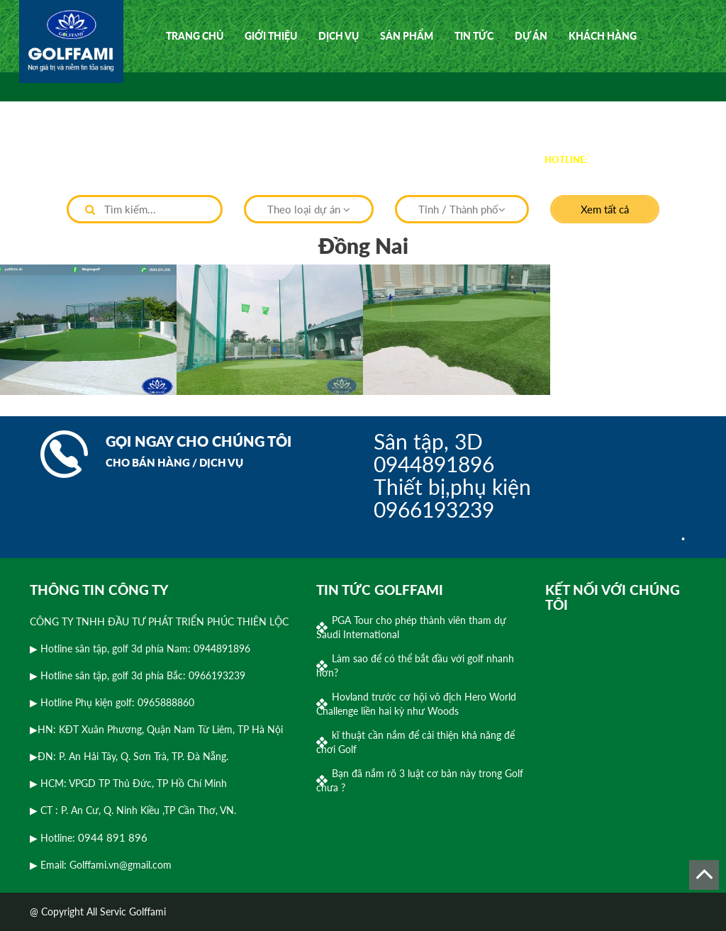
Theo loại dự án (308, 209)
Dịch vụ (338, 36)
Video (181, 108)
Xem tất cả (605, 209)
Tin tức (473, 36)
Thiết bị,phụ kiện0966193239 (452, 498)
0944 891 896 (624, 158)
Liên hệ (236, 108)
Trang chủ (194, 36)
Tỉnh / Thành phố (462, 209)
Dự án (531, 36)
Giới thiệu (271, 36)
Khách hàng (603, 36)
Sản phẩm (406, 36)
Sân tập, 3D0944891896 (434, 452)
